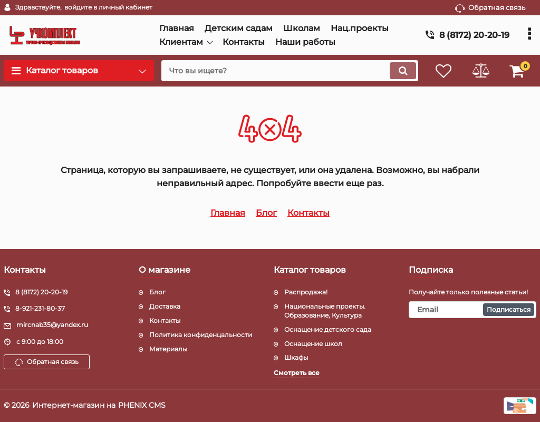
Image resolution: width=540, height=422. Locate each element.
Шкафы (296, 357)
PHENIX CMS (142, 405)
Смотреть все (297, 373)
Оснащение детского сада (327, 329)
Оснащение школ (313, 344)
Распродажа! (305, 292)
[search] (289, 70)
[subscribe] (472, 309)
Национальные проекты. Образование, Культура (324, 310)
